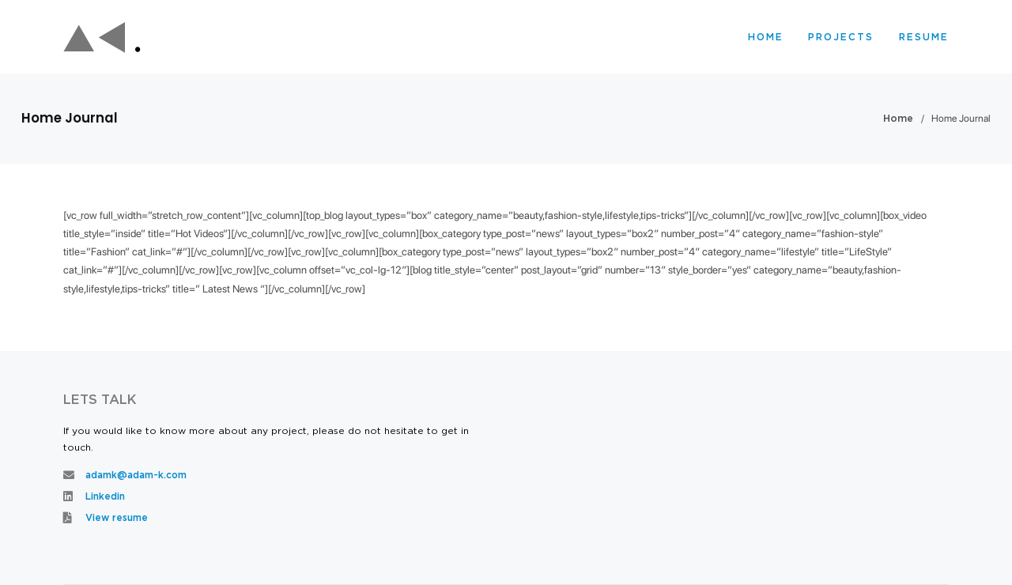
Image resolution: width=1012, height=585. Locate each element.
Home (766, 37)
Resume (924, 37)
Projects (841, 37)
